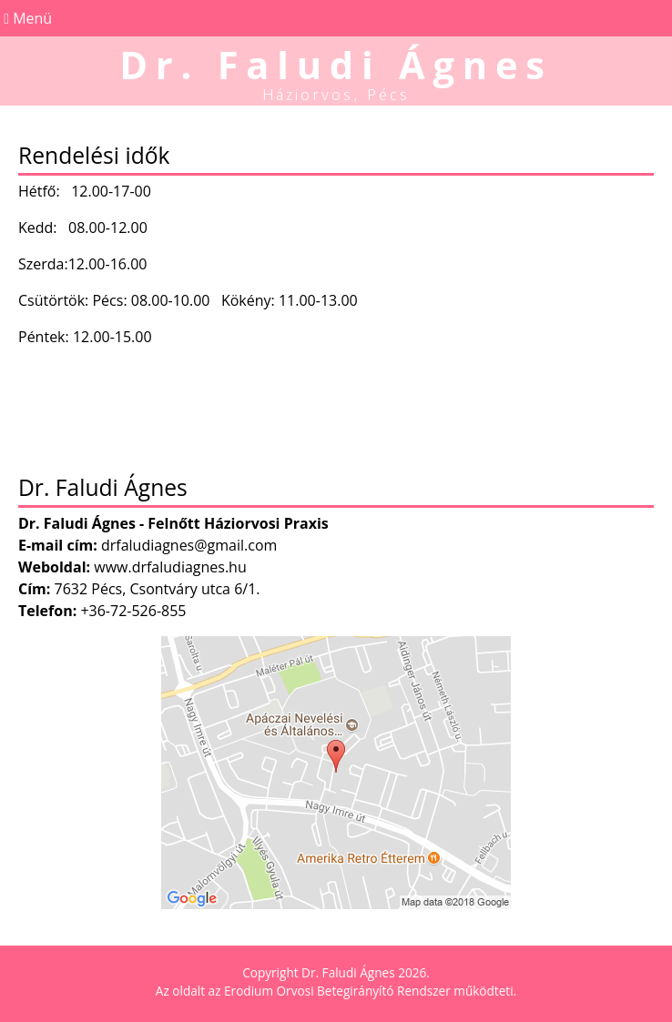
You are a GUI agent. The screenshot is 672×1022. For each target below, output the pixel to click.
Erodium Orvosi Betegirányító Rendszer (337, 990)
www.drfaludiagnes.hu (170, 567)
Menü (26, 18)
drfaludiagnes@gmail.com (189, 545)
